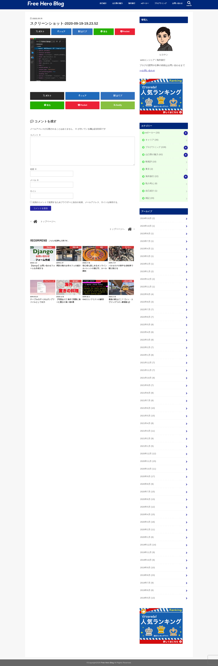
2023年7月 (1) (146, 241)
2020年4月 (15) (147, 514)
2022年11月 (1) (147, 286)
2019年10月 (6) (147, 560)
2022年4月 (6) (146, 332)
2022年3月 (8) (146, 340)
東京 (149, 169)
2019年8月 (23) (147, 575)
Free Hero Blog (107, 663)
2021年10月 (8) (147, 377)
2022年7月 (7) (146, 309)
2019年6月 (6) (146, 590)
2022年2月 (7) (146, 347)
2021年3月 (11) (147, 431)
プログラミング (161, 3)
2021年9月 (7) (146, 385)
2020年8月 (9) (146, 484)
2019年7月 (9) (146, 582)
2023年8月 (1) (146, 233)
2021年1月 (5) (146, 446)
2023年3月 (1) (146, 256)
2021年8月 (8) (146, 393)
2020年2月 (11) (147, 529)
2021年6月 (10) (147, 408)
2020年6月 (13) (147, 499)
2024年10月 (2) (147, 218)
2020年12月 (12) (148, 453)
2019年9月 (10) (147, 567)
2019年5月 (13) (147, 598)
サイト (33, 191)
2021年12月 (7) (147, 362)
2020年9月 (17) (147, 476)
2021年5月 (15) (147, 416)
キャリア (152, 140)
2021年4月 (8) (146, 423)
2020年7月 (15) (147, 491)
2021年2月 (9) (146, 438)
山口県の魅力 (117, 3)
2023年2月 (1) (146, 264)
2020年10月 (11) (148, 469)
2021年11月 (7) (147, 370)
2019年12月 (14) (148, 545)
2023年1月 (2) (146, 271)
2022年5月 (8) (146, 324)
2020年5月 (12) (147, 507)
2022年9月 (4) (146, 294)
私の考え (151, 183)
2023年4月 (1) (146, 248)
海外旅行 (131, 3)
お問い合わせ (177, 3)
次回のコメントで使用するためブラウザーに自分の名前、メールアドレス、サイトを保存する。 (76, 202)
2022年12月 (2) (147, 279)
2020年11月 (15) (148, 461)
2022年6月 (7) (146, 317)
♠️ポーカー (145, 3)
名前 (33, 169)
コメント (35, 135)
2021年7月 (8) (146, 400)
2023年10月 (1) (147, 226)
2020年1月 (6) (146, 537)
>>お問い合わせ (147, 70)
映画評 (150, 161)
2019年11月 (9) (147, 552)
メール (34, 180)
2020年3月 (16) (147, 522)
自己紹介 (103, 3)
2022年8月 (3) (146, 302)
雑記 (149, 198)
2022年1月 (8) (146, 355)
